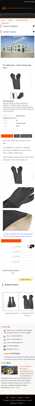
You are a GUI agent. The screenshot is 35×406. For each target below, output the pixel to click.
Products (10, 20)
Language (20, 397)
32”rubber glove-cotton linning (12, 313)
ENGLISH (26, 1)
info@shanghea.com (17, 342)
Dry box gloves (5, 23)
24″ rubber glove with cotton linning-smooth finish (19, 236)
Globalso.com (13, 403)
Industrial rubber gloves (22, 20)
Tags (7, 397)
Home (2, 20)
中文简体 (32, 1)
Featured (13, 397)
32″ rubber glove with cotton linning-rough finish (21, 234)
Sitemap (27, 397)
